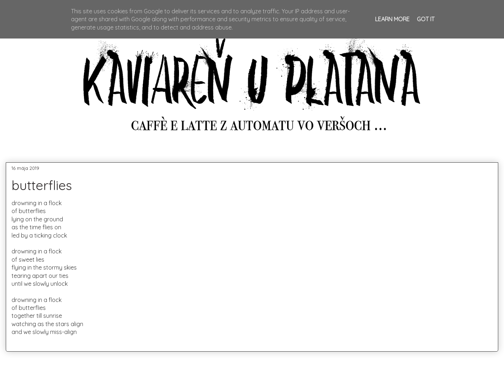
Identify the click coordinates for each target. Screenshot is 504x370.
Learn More (392, 19)
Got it (425, 19)
